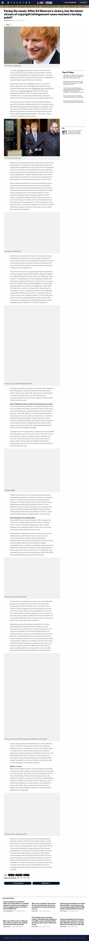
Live (5, 6)
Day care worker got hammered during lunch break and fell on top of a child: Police (73, 96)
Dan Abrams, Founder (80, 938)
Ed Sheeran (20, 70)
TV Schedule (21, 6)
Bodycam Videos (30, 6)
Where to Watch (13, 6)
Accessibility (42, 938)
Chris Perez (63, 926)
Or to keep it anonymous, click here (74, 133)
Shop (67, 6)
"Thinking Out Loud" (38, 88)
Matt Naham (63, 911)
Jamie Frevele (7, 926)
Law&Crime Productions (47, 6)
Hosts (56, 6)
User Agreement (50, 938)
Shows (38, 6)
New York (26, 875)
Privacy (35, 938)
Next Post (46, 883)
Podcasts (61, 6)
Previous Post (18, 883)
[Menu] (2, 2)
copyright (11, 875)
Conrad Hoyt (35, 911)
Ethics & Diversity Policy (62, 938)
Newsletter (29, 938)
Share (7, 24)
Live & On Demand (70, 2)
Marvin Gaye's (25, 91)
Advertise (22, 938)
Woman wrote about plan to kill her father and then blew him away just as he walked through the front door (73, 83)
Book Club (72, 6)
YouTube (83, 2)
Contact (71, 938)
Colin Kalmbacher (8, 911)
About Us (16, 938)
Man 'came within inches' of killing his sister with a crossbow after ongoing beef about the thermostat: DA (15, 922)
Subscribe (83, 6)
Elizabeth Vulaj (8, 20)
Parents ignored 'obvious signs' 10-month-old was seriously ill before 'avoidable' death (73, 101)
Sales (77, 6)
